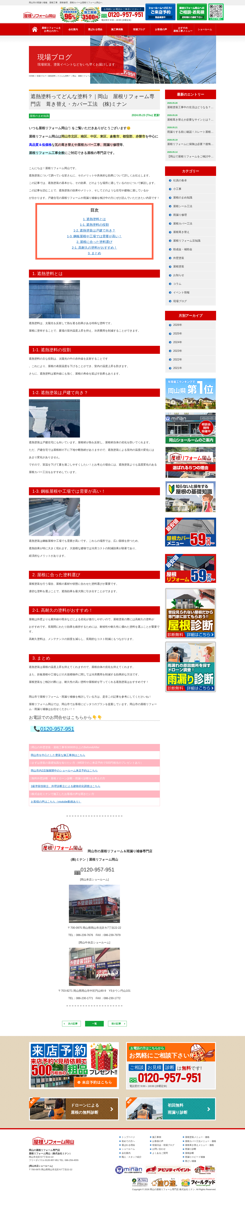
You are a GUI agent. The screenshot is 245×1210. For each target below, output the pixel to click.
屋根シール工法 (182, 206)
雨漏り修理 (180, 214)
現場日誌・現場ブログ (163, 1145)
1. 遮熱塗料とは (94, 219)
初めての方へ (128, 1141)
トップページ (128, 1137)
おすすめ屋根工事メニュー (182, 29)
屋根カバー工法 (182, 223)
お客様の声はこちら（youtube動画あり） (56, 801)
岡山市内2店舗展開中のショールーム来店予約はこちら (64, 770)
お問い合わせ (159, 1149)
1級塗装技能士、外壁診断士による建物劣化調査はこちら (65, 786)
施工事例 (156, 1137)
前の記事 (116, 1023)
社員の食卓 (180, 180)
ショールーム (205, 29)
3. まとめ (94, 253)
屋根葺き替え (181, 232)
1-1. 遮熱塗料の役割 (94, 224)
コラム (177, 283)
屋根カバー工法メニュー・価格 (200, 1141)
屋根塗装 (178, 266)
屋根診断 (189, 1153)
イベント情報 (181, 292)
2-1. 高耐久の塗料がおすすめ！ (94, 247)
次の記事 (73, 1023)
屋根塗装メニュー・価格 (197, 1137)
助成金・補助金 (182, 249)
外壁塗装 (178, 258)
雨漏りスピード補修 (195, 1157)
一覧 (94, 1023)
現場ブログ (139, 29)
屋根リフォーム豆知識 (186, 240)
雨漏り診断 (190, 1149)
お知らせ (178, 275)
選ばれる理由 (95, 29)
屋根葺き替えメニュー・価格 (199, 1145)
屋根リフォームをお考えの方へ (51, 29)
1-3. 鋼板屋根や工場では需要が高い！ (94, 236)
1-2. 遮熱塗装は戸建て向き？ (94, 230)
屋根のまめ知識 (39, 115)
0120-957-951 (57, 729)
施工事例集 (117, 29)
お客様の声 (161, 29)
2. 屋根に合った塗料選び (94, 242)
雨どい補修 (190, 1161)
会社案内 (73, 29)
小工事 (177, 188)
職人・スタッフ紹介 (132, 1157)
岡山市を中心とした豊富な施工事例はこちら (58, 755)
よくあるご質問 (160, 1153)
